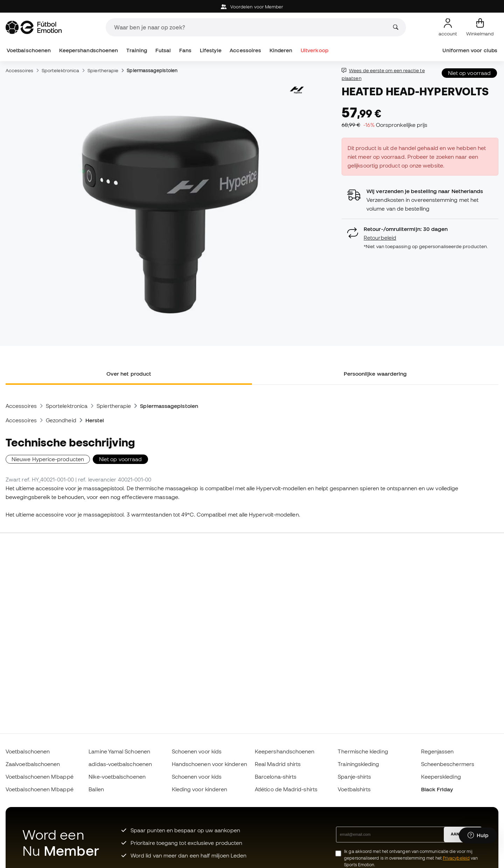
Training (136, 50)
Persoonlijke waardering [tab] (375, 373)
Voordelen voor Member (252, 6)
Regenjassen (437, 751)
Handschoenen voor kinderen (209, 764)
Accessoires (245, 50)
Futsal (163, 50)
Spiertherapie (103, 70)
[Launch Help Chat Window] (478, 835)
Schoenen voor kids (197, 751)
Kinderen (281, 50)
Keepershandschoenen (88, 50)
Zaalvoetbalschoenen (33, 764)
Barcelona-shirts (275, 776)
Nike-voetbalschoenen (117, 776)
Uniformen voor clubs (469, 50)
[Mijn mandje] (480, 27)
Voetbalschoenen (29, 50)
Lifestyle (211, 50)
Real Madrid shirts (278, 764)
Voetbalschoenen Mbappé (40, 776)
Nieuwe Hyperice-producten (48, 459)
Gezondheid (61, 420)
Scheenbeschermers (447, 764)
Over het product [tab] (128, 373)
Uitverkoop (314, 50)
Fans (185, 50)
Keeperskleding (441, 776)
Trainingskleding (358, 764)
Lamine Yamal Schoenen (119, 751)
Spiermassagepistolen (152, 70)
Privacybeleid (456, 858)
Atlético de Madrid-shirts (286, 789)
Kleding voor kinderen (199, 789)
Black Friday (437, 789)
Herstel (94, 420)
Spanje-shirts (354, 776)
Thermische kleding (363, 751)
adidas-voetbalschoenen (120, 764)
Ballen (96, 789)
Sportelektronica (60, 70)
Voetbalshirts (354, 789)
